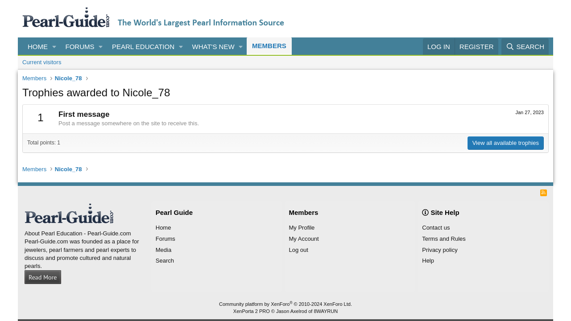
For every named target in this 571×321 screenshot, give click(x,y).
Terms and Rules (444, 238)
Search (165, 260)
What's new (213, 46)
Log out (298, 250)
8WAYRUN (326, 311)
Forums (80, 46)
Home (38, 46)
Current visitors (41, 62)
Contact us (436, 227)
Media (163, 250)
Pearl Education (143, 46)
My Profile (302, 227)
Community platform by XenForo (285, 304)
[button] (54, 46)
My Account (304, 238)
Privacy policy (439, 250)
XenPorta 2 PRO (251, 311)
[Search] (525, 46)
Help (428, 260)
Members (269, 45)
